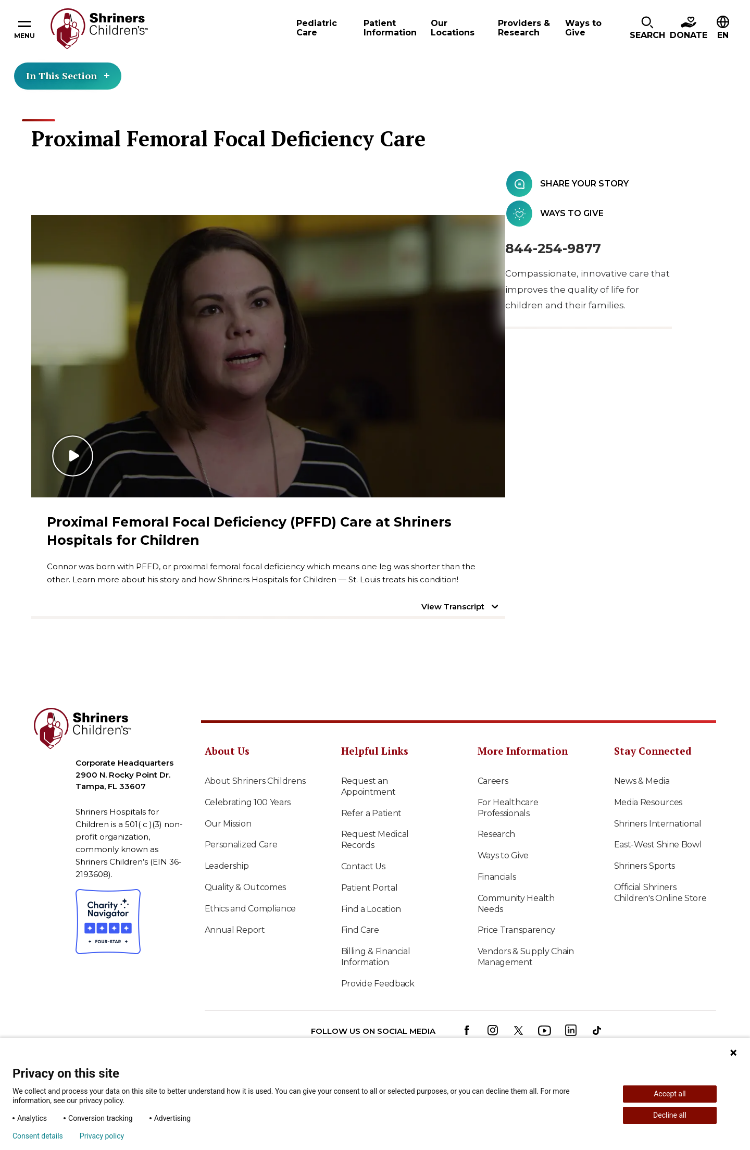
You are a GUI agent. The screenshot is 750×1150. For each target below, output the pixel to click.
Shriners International (658, 824)
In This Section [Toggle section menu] (67, 75)
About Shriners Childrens (255, 781)
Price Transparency (517, 930)
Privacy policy (102, 1136)
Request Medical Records (375, 839)
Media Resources (648, 802)
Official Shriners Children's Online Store (660, 892)
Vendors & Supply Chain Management (526, 956)
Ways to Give (503, 855)
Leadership (227, 866)
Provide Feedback (378, 984)
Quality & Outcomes (245, 887)
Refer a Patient (371, 813)
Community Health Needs (516, 903)
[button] (647, 29)
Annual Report (235, 930)
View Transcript (452, 606)
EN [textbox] (723, 35)
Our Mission (228, 824)
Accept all (670, 1094)
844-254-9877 (553, 248)
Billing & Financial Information (375, 956)
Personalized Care (241, 844)
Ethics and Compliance (250, 909)
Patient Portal (369, 888)
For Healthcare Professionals (508, 807)
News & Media (642, 781)
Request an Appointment (368, 786)
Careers (493, 781)
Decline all (669, 1115)
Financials (497, 877)
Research (497, 834)
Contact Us (363, 866)
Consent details (37, 1136)
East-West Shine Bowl (658, 844)
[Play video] (268, 356)
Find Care (360, 930)
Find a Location (371, 909)
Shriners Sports (645, 866)
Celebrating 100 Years (248, 802)
